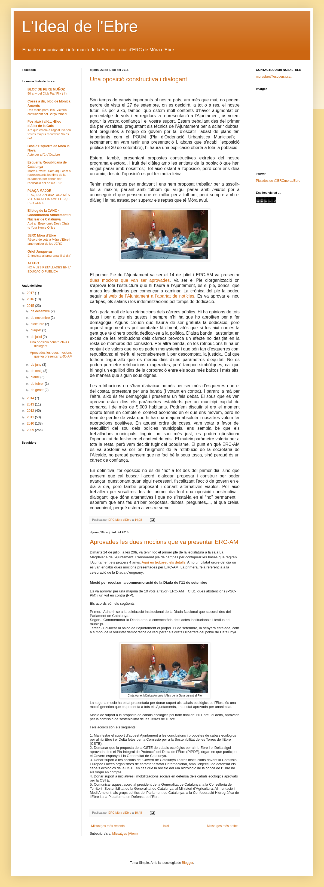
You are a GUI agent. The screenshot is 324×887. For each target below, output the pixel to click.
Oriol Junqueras (40, 251)
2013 (31, 404)
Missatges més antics (222, 826)
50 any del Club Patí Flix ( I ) (47, 93)
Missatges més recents (108, 826)
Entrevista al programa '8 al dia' (49, 255)
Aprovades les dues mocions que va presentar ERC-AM (164, 541)
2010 (31, 423)
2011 (31, 417)
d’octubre (38, 324)
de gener (38, 390)
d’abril (35, 377)
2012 (31, 411)
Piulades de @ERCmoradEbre (278, 181)
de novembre (41, 318)
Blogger (187, 863)
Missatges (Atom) (124, 833)
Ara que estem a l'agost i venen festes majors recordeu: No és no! (49, 134)
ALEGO (33, 263)
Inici (166, 826)
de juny (36, 365)
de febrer (38, 384)
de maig (37, 371)
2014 (31, 398)
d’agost (36, 330)
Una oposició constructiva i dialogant (138, 79)
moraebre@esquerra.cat (273, 76)
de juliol (37, 337)
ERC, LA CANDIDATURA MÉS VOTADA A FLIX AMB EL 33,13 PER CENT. (49, 199)
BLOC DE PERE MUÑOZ (46, 89)
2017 (31, 293)
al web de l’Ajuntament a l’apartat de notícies (148, 296)
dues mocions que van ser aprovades (130, 280)
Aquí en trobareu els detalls (163, 562)
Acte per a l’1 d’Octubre (43, 154)
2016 (31, 299)
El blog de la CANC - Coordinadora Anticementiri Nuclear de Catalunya (49, 215)
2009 (31, 430)
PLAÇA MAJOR (39, 191)
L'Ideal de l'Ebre (80, 26)
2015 (31, 306)
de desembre (41, 311)
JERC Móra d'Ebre (41, 235)
